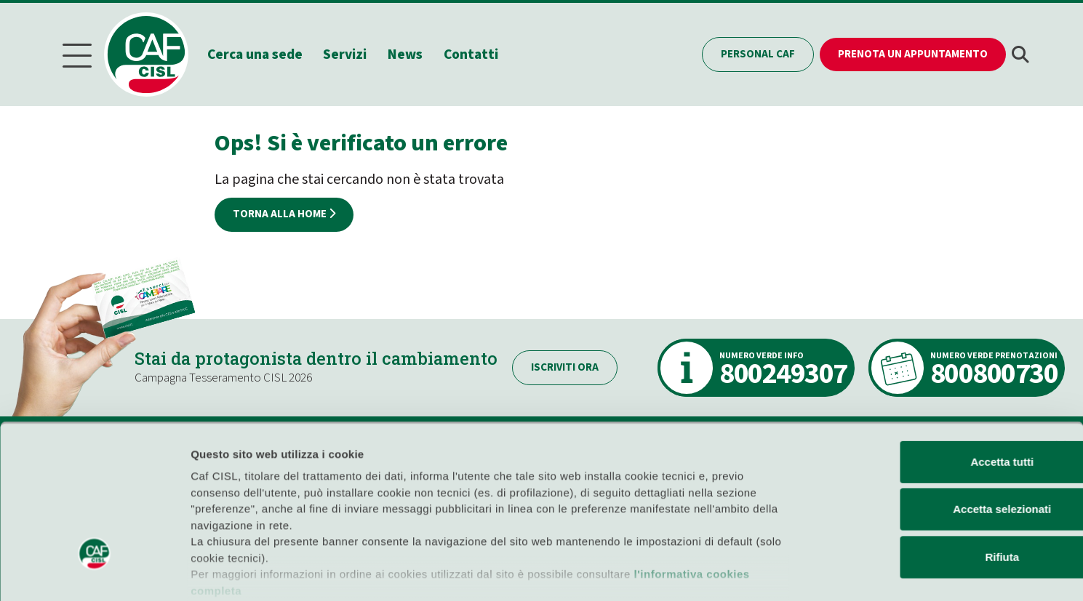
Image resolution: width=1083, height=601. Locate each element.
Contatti (474, 53)
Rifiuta (925, 474)
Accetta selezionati (924, 426)
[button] (1020, 54)
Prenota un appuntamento (913, 53)
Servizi (347, 53)
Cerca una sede (257, 53)
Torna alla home (284, 212)
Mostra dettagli (765, 572)
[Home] (154, 53)
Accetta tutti (924, 379)
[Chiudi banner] (1060, 363)
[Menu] (77, 54)
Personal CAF (758, 53)
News (408, 53)
